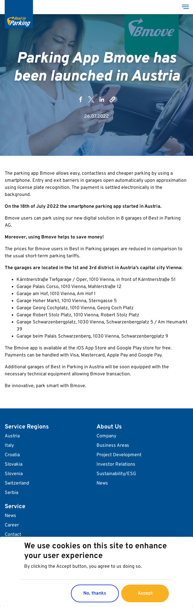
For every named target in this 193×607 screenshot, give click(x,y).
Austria (12, 436)
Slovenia (14, 474)
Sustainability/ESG (116, 474)
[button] (112, 99)
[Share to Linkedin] (102, 99)
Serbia (11, 493)
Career (12, 525)
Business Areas (112, 446)
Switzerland (17, 483)
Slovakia (13, 464)
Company (106, 436)
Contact (13, 535)
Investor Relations (115, 464)
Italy (9, 446)
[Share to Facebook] (80, 99)
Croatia (12, 455)
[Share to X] (91, 99)
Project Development (119, 455)
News (102, 483)
